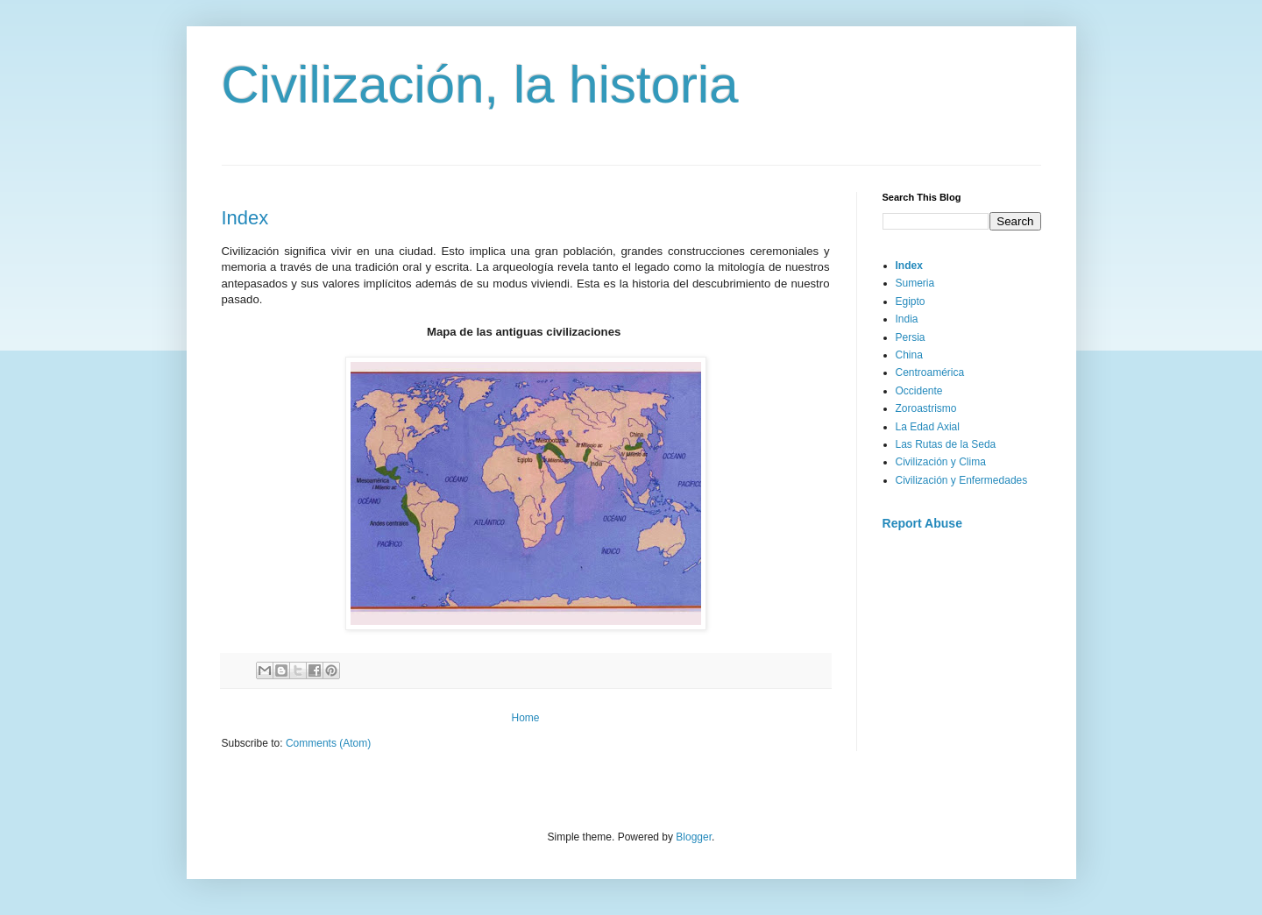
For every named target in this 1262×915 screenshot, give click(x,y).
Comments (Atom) (328, 743)
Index (245, 218)
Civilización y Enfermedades (962, 480)
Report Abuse (922, 523)
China (909, 355)
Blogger (694, 837)
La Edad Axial (928, 427)
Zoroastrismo (926, 408)
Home (525, 718)
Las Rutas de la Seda (946, 444)
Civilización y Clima (941, 462)
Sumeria (915, 283)
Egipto (910, 301)
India (907, 319)
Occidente (919, 391)
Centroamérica (930, 372)
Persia (910, 337)
